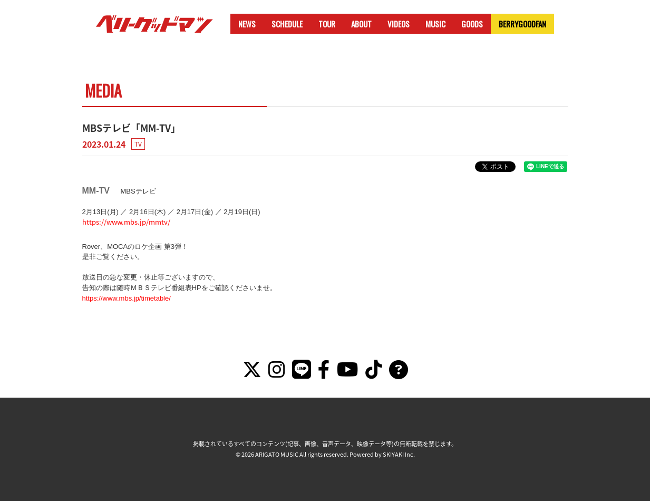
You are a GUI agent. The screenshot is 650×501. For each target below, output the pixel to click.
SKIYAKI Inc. (399, 454)
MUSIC (435, 24)
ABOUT (361, 24)
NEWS (247, 24)
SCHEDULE (287, 24)
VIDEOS (398, 24)
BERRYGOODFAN (522, 24)
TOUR (326, 24)
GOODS (472, 24)
